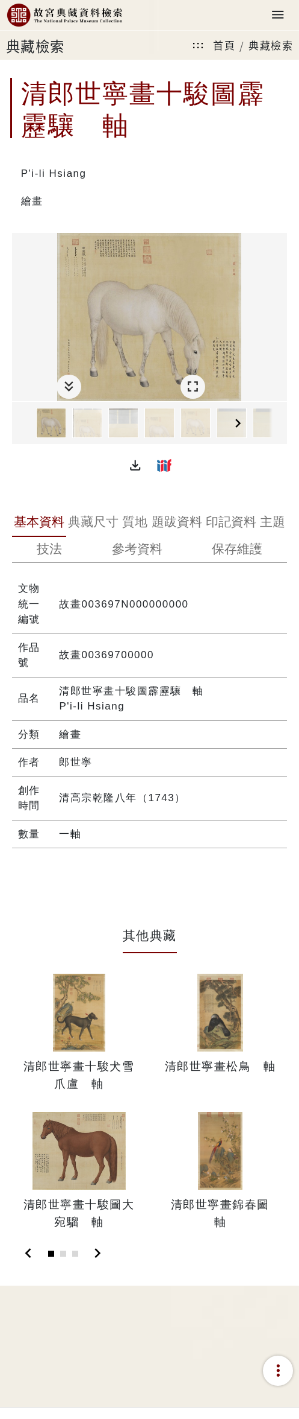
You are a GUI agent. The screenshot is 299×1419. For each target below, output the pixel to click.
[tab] (39, 523)
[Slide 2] (63, 1254)
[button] (135, 465)
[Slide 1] (51, 1254)
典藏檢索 (270, 44)
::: (199, 45)
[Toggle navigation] (278, 15)
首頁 (224, 44)
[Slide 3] (75, 1254)
